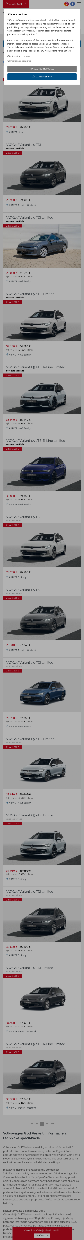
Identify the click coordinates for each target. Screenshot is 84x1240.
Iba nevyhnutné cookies (42, 69)
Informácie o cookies (18, 56)
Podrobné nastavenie (19, 60)
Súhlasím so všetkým (42, 76)
